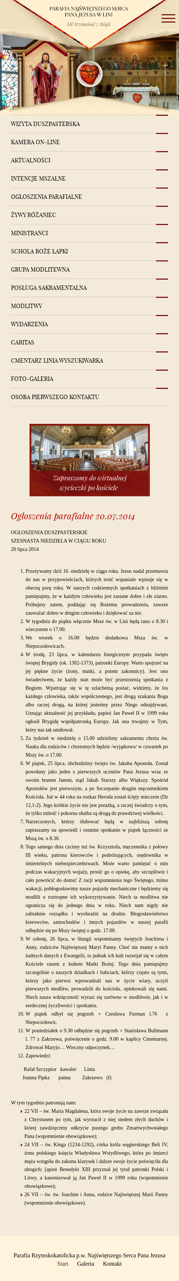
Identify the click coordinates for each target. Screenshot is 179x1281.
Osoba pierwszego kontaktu (55, 397)
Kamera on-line (35, 142)
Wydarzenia (29, 324)
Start (62, 1264)
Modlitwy (26, 306)
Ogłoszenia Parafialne (46, 196)
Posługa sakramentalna (49, 287)
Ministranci (29, 233)
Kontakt (112, 1264)
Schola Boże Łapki (39, 251)
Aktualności (30, 160)
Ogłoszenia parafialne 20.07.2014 (73, 515)
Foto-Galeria (32, 378)
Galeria (85, 1264)
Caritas (22, 342)
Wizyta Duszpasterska (45, 123)
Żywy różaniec (33, 214)
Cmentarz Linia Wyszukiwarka (57, 360)
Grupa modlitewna (40, 269)
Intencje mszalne (38, 178)
